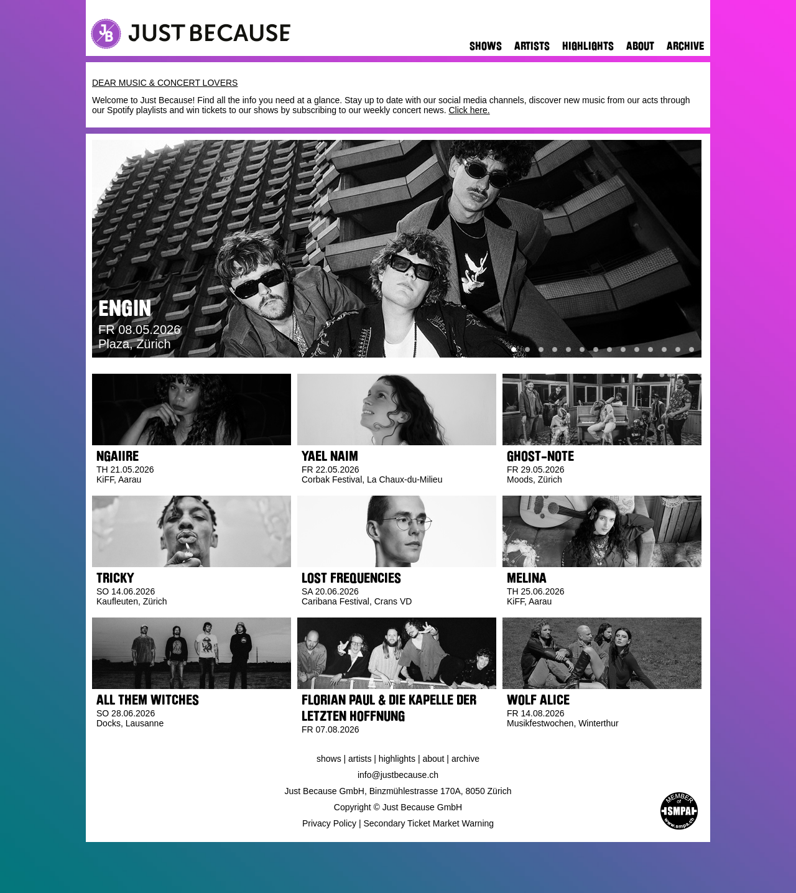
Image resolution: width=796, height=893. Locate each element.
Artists (532, 46)
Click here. (468, 110)
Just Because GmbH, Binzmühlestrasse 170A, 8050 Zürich (398, 791)
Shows (486, 46)
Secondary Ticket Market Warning (429, 823)
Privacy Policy (329, 823)
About (640, 46)
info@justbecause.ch (398, 775)
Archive (685, 46)
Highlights (588, 46)
